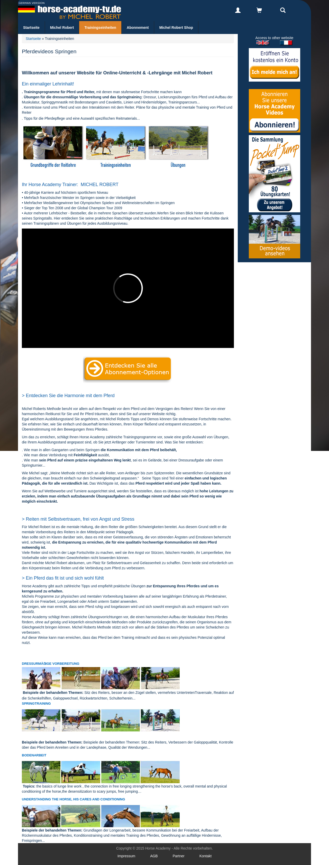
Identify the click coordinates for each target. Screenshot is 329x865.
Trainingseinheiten (100, 27)
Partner (179, 856)
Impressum (126, 856)
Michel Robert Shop (176, 27)
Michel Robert (62, 27)
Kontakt (205, 856)
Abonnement (138, 27)
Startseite (31, 27)
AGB (154, 856)
